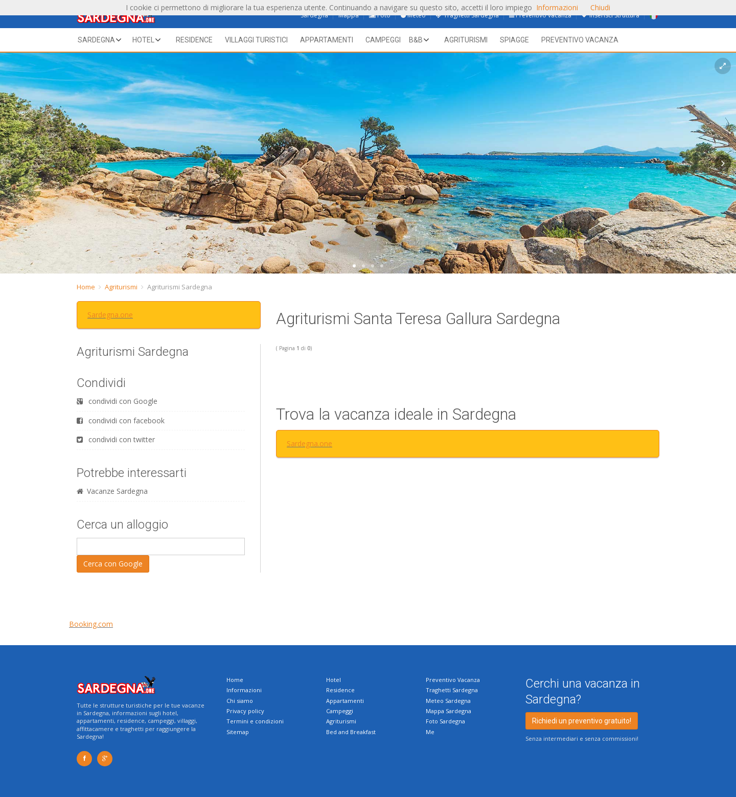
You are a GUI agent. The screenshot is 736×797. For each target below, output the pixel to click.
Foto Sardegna (445, 721)
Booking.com (91, 624)
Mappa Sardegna (448, 711)
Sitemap (237, 732)
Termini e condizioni (255, 721)
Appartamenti (326, 40)
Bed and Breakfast (351, 732)
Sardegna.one (110, 315)
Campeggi (383, 40)
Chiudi (600, 7)
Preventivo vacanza (579, 40)
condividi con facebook (121, 420)
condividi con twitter (116, 439)
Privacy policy (245, 711)
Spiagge (514, 40)
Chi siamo (239, 700)
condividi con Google (117, 401)
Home (86, 286)
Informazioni (244, 690)
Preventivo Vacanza (453, 680)
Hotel (143, 40)
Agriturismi (466, 40)
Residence (194, 40)
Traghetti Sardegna (452, 690)
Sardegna (96, 40)
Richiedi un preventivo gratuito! (581, 721)
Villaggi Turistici (256, 40)
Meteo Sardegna (448, 700)
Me (430, 732)
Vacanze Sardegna (112, 491)
